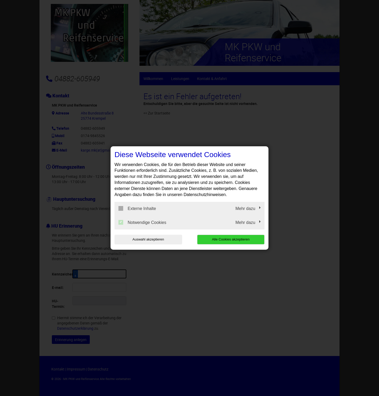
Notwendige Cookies (142, 222)
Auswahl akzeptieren (148, 239)
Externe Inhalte (137, 208)
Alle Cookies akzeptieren (231, 239)
